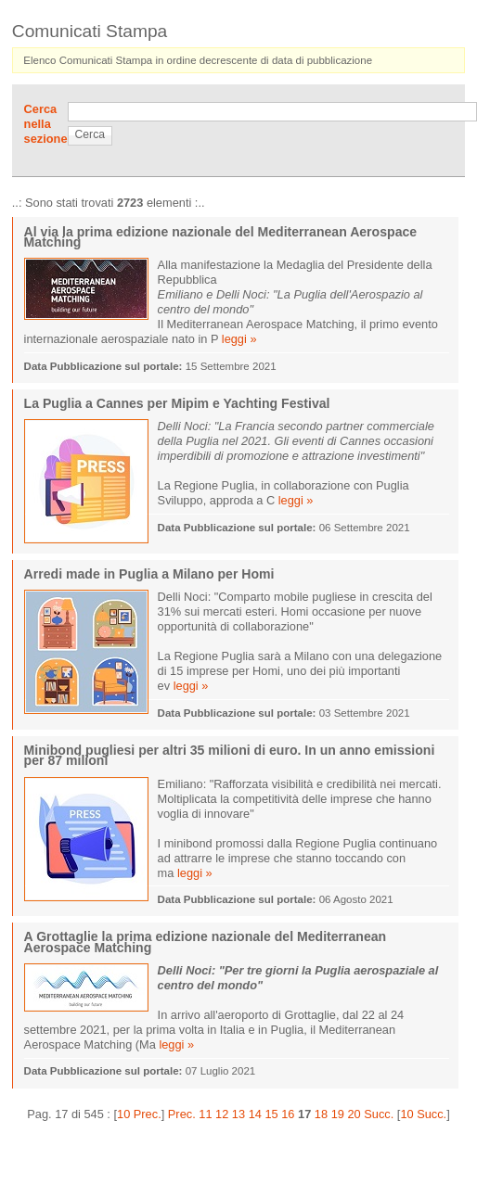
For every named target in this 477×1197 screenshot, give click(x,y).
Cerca (90, 134)
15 (270, 1114)
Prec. (182, 1114)
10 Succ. (423, 1114)
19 (337, 1114)
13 (238, 1114)
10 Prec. (139, 1114)
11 (205, 1114)
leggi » (239, 339)
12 (221, 1114)
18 (321, 1114)
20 (353, 1114)
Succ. (378, 1114)
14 (255, 1114)
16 (287, 1114)
